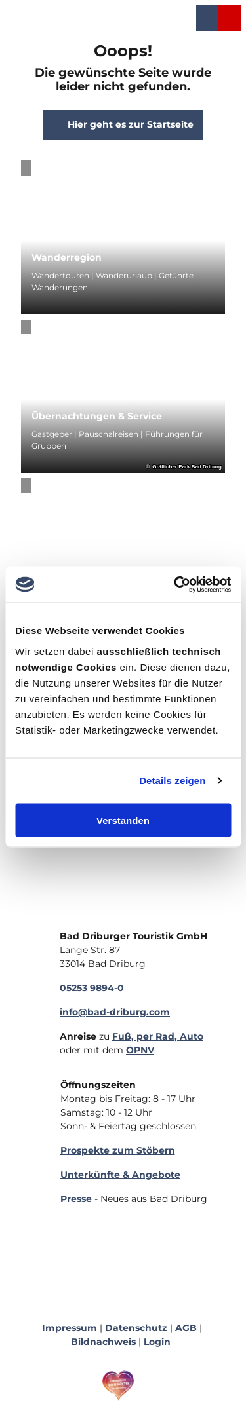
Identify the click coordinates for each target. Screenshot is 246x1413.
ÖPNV (140, 1050)
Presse (76, 1199)
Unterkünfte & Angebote (120, 1174)
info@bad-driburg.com (115, 1012)
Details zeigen (172, 780)
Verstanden (123, 819)
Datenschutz (136, 1328)
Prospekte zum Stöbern (117, 1150)
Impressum (69, 1328)
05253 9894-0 (92, 988)
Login (157, 1341)
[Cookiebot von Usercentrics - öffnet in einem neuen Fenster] (175, 584)
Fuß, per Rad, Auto (157, 1036)
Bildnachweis (103, 1341)
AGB (186, 1328)
